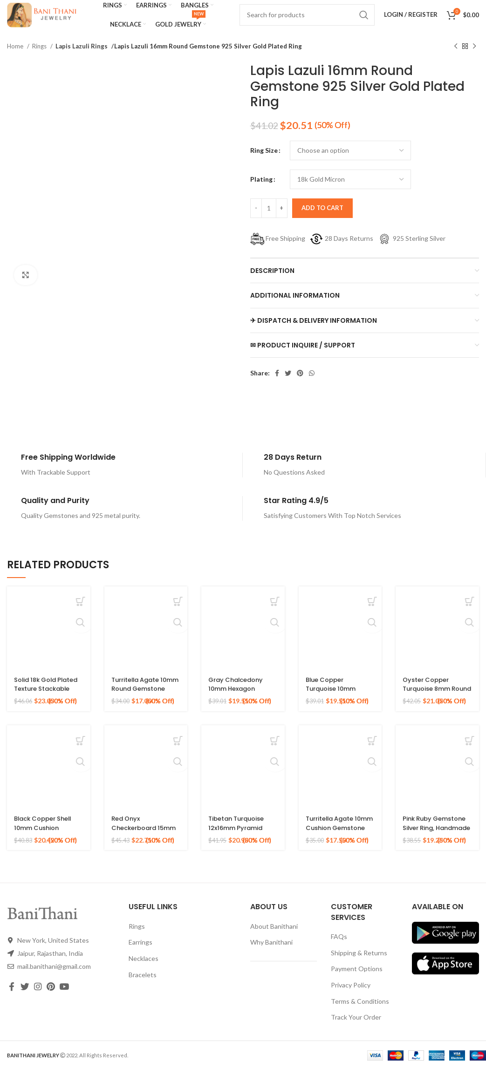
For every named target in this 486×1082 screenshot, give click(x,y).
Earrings (140, 955)
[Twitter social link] (288, 386)
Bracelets (143, 987)
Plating (261, 191)
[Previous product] (455, 58)
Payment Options (357, 981)
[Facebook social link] (277, 386)
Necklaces (143, 970)
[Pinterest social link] (300, 386)
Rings (40, 58)
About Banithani (274, 938)
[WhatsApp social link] (311, 386)
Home (16, 58)
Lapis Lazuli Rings (79, 58)
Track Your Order (356, 1029)
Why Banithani (271, 955)
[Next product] (474, 58)
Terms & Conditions (360, 1013)
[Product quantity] (269, 220)
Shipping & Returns (359, 965)
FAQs (339, 949)
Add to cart (322, 220)
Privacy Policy (350, 997)
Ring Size (264, 162)
